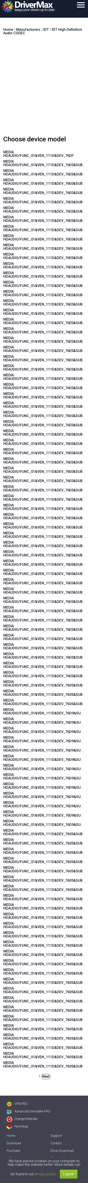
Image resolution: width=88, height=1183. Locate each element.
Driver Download (62, 1150)
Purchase (13, 1150)
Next (46, 1076)
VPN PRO (17, 1103)
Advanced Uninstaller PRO (28, 1111)
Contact (56, 1143)
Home (11, 1135)
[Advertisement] (44, 87)
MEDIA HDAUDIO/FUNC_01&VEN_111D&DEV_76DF (38, 154)
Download (14, 1143)
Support (56, 1135)
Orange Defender (22, 1118)
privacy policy (45, 1174)
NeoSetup (17, 1126)
